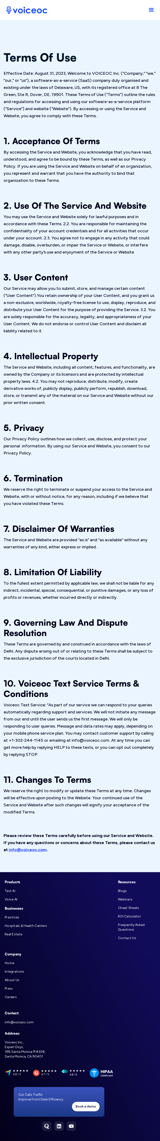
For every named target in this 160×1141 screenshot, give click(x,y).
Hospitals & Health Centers (26, 926)
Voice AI (11, 899)
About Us (12, 980)
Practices (12, 917)
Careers (11, 997)
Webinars (125, 899)
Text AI (10, 891)
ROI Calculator (129, 916)
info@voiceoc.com (27, 849)
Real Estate (13, 934)
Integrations (14, 972)
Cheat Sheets (128, 908)
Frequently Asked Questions (131, 927)
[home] (25, 10)
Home (9, 963)
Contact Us (127, 938)
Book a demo (86, 1106)
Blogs (122, 891)
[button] (151, 10)
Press (9, 989)
